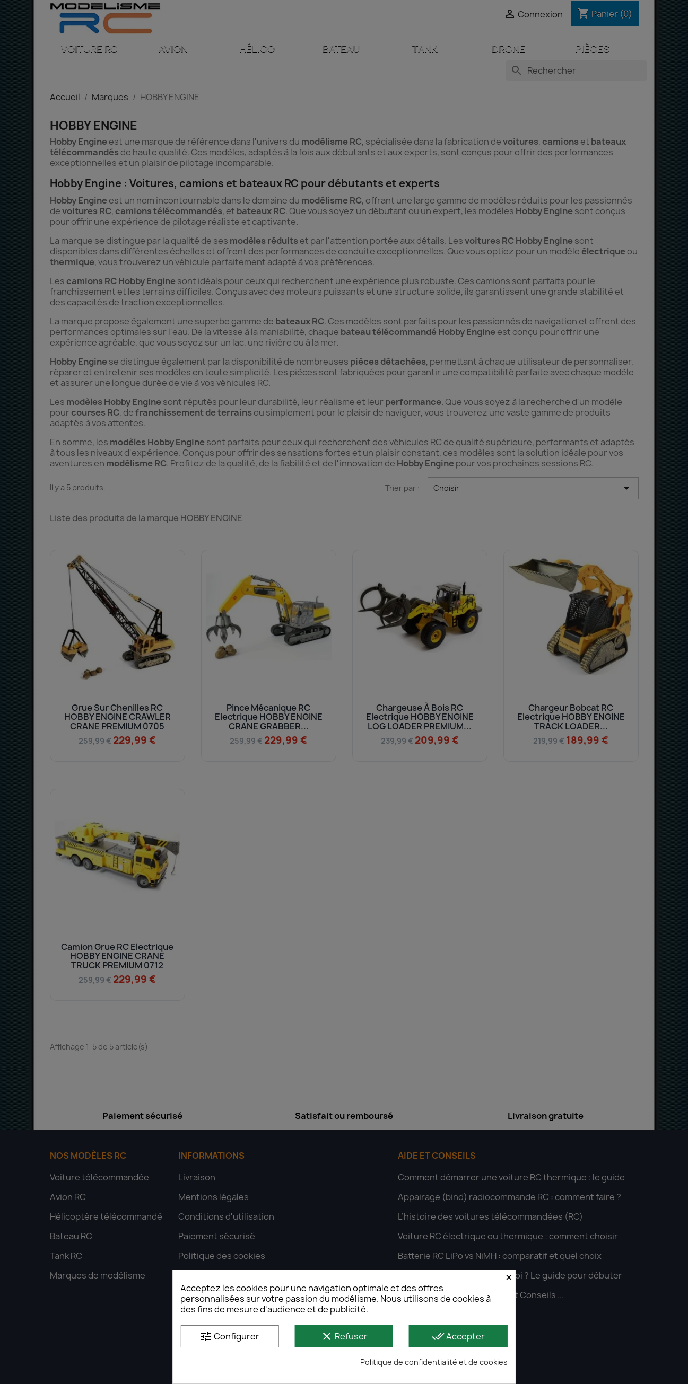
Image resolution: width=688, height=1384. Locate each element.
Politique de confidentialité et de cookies (434, 1362)
